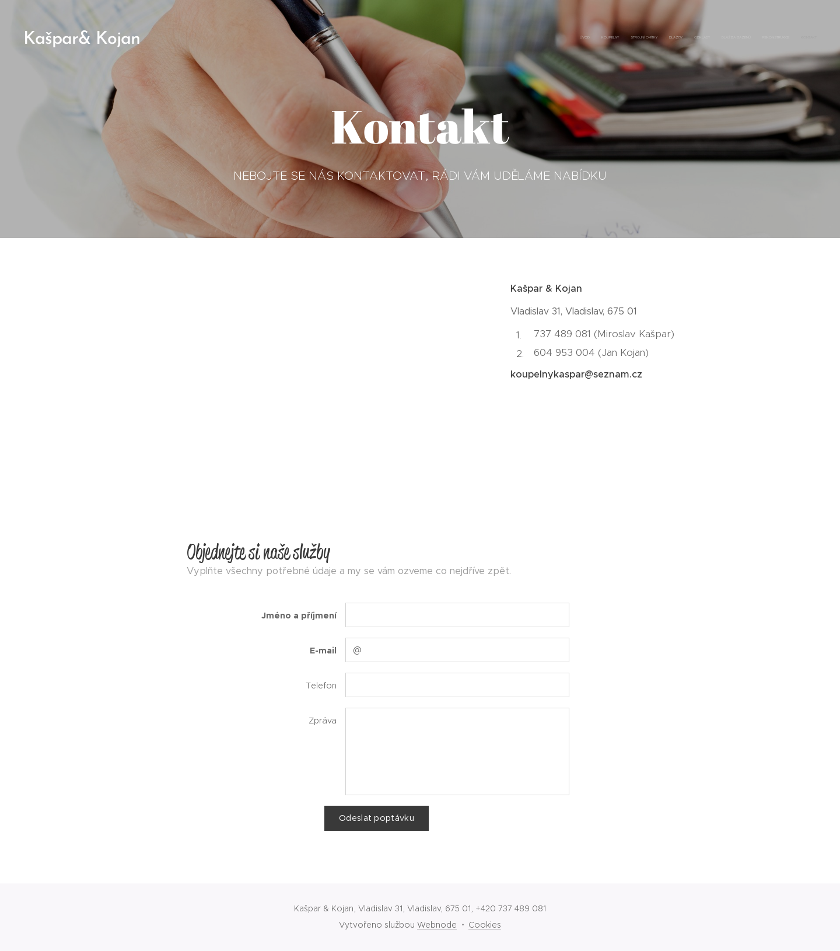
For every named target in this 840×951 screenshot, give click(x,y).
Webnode (437, 924)
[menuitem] (736, 38)
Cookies (484, 924)
